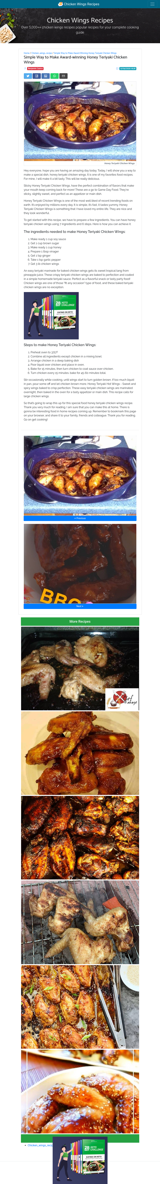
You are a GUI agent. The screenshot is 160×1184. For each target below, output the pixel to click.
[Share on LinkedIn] (46, 76)
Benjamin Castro (35, 68)
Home (26, 53)
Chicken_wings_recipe (41, 53)
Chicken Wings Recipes (78, 4)
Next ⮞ (80, 606)
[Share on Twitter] (28, 76)
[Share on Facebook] (37, 76)
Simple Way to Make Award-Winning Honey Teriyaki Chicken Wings (85, 53)
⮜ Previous (80, 518)
